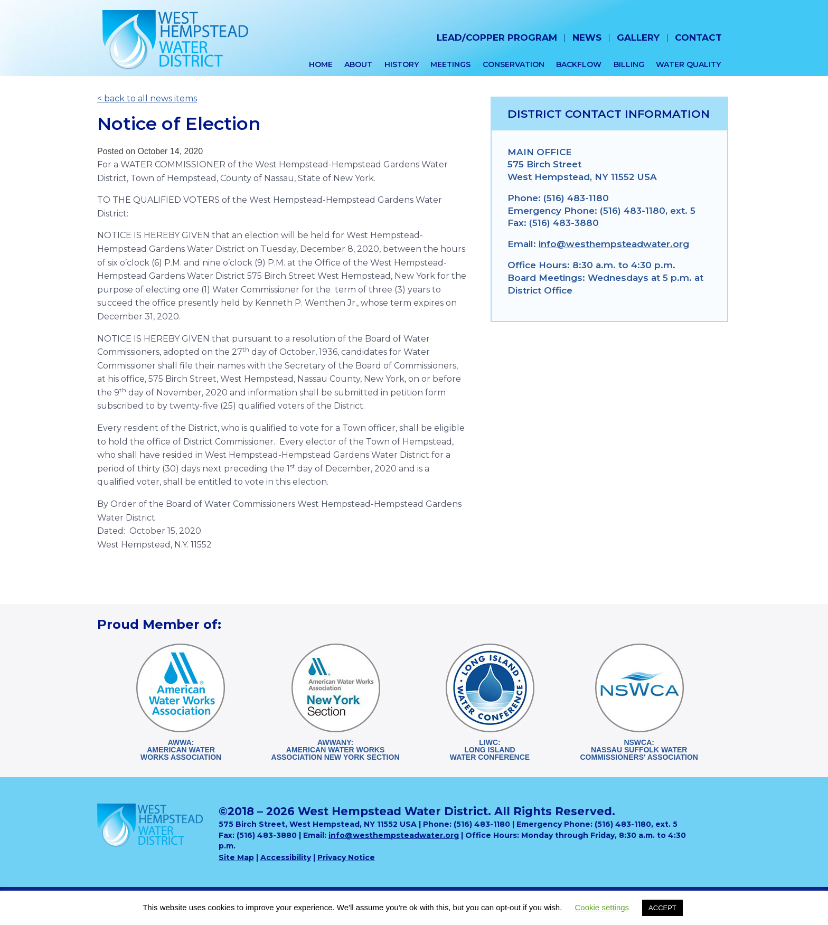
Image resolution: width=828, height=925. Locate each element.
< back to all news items (147, 98)
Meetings (450, 64)
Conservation (513, 64)
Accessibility (285, 857)
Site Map (236, 857)
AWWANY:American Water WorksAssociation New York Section (335, 749)
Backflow (578, 64)
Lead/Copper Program (497, 37)
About (358, 64)
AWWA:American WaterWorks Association (180, 749)
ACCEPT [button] (662, 908)
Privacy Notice (346, 857)
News (586, 37)
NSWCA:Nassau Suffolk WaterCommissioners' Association (639, 749)
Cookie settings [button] (602, 907)
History (401, 64)
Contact (698, 37)
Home (321, 64)
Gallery (638, 37)
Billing (629, 64)
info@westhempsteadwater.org (614, 244)
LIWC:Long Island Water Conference (490, 749)
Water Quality (688, 64)
